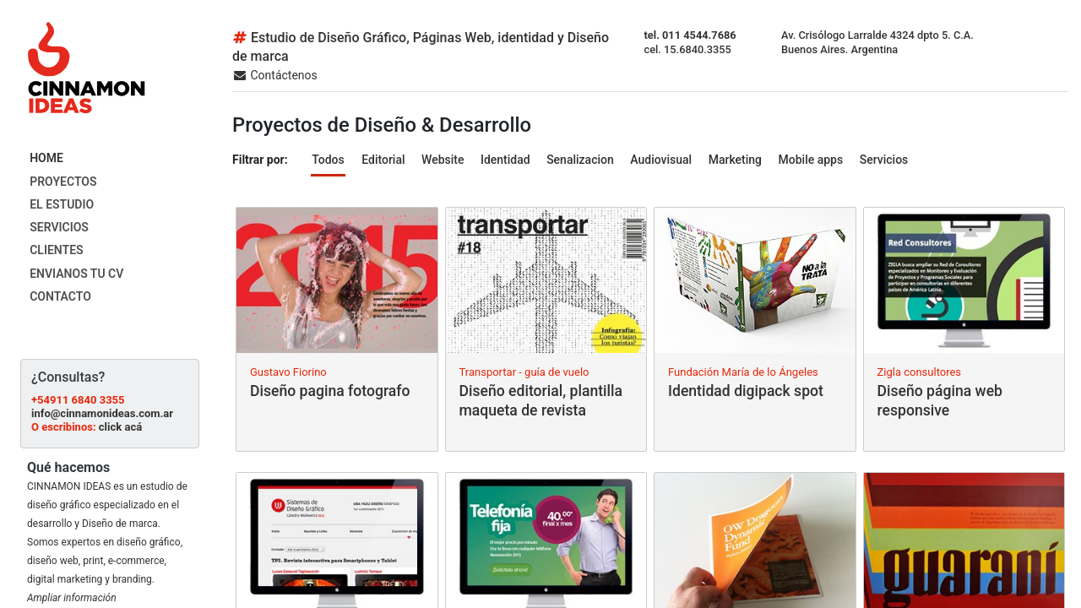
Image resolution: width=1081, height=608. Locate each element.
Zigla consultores (919, 372)
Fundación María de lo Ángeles (743, 372)
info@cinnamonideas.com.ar (102, 413)
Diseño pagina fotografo (330, 391)
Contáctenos (275, 75)
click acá (120, 427)
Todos (328, 159)
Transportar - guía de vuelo (524, 372)
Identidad (505, 159)
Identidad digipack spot (745, 391)
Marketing (735, 159)
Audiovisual (661, 159)
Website (442, 159)
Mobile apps (811, 159)
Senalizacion (580, 159)
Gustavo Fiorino (288, 372)
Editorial (383, 159)
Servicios (884, 159)
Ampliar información (72, 598)
